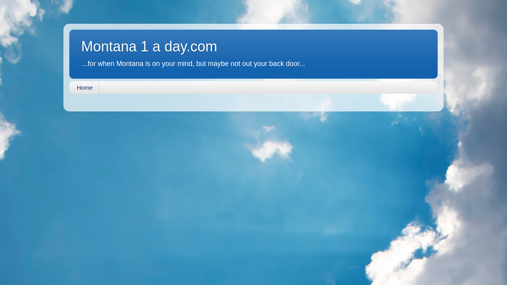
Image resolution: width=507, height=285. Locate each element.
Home (85, 87)
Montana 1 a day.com (149, 46)
